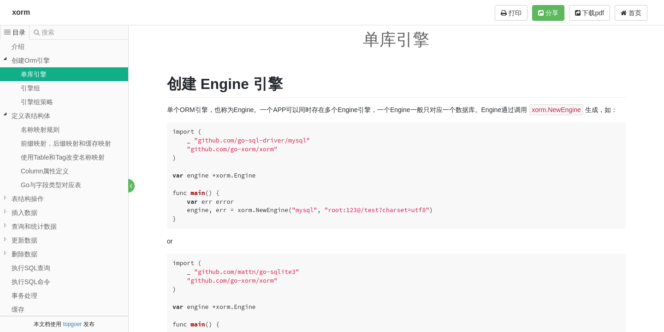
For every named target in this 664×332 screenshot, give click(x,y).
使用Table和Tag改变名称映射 (63, 157)
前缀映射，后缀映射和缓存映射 (66, 143)
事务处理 (24, 295)
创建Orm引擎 (31, 60)
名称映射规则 (40, 129)
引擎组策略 (37, 102)
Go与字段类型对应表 (51, 185)
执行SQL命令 (31, 281)
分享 (548, 13)
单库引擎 (34, 74)
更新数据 (24, 240)
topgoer (72, 324)
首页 (631, 13)
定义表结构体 (31, 115)
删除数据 (24, 254)
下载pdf (589, 13)
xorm (21, 12)
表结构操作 (28, 198)
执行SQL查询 (31, 268)
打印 (511, 13)
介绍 (18, 46)
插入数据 (24, 212)
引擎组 (30, 88)
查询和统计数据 (34, 226)
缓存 (18, 309)
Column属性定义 (45, 171)
